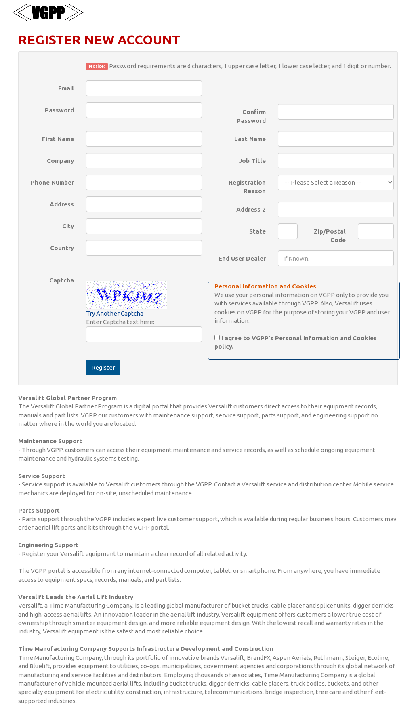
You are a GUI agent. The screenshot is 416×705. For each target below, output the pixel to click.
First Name (58, 138)
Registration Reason (247, 186)
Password (59, 110)
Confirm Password (251, 116)
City (68, 226)
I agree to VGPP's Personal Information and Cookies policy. (295, 342)
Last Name (250, 138)
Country (62, 247)
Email (66, 88)
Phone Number (52, 182)
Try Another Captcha (114, 313)
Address (62, 204)
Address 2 (251, 209)
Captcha (61, 280)
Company (60, 160)
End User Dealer (242, 258)
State (257, 231)
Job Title (252, 160)
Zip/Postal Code (330, 235)
